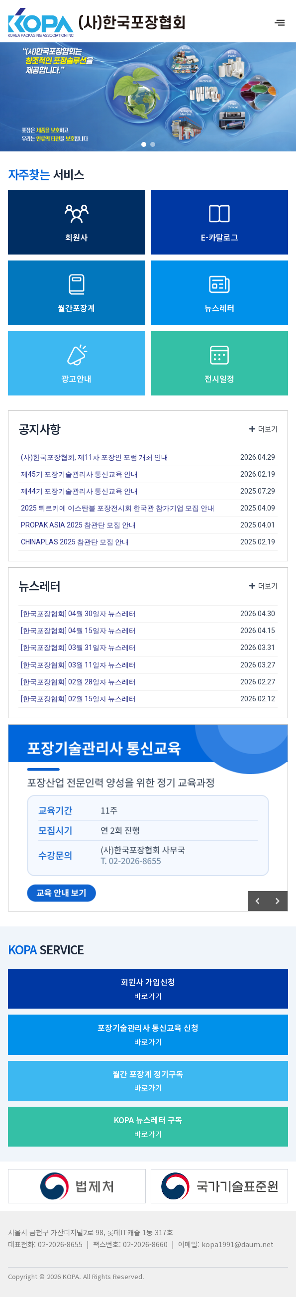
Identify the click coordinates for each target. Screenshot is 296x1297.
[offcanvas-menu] (279, 22)
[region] (148, 93)
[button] (143, 144)
